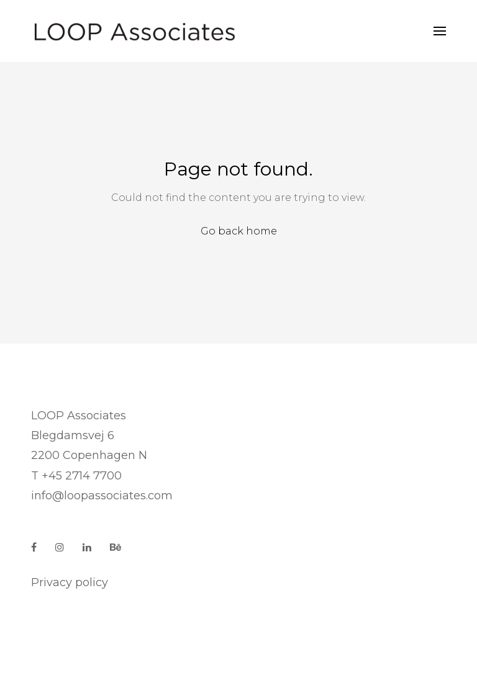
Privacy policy (69, 582)
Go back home (239, 231)
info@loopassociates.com (102, 495)
